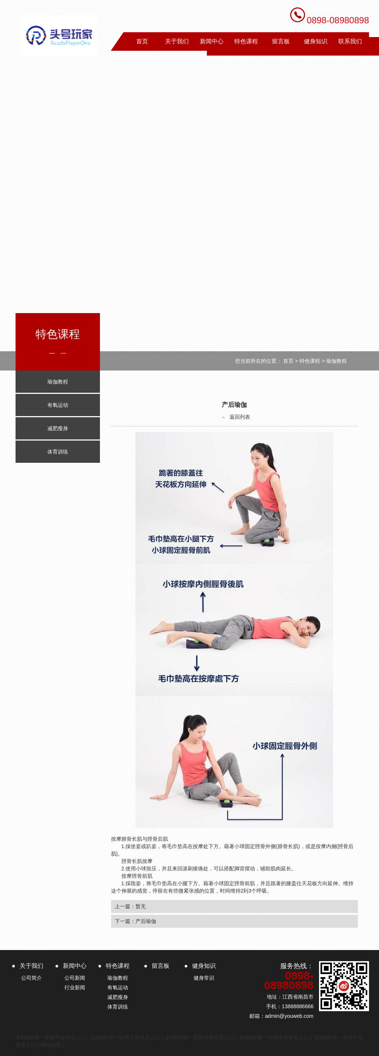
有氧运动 (117, 987)
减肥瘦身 (117, 997)
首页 (288, 361)
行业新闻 (74, 987)
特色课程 (309, 361)
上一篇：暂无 (130, 906)
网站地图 (50, 1045)
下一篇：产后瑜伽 (135, 921)
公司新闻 (74, 978)
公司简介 (31, 978)
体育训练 (117, 1007)
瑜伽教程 (336, 361)
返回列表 (235, 417)
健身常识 (204, 978)
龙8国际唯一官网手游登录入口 (51, 1037)
